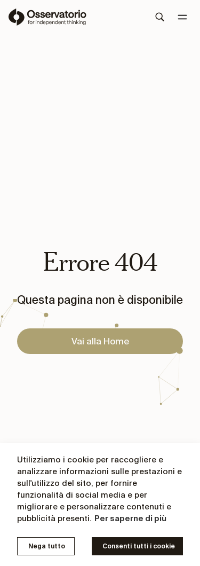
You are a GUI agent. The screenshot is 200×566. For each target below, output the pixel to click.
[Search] (160, 17)
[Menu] (182, 17)
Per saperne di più (130, 518)
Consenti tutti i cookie (138, 546)
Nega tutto (46, 546)
